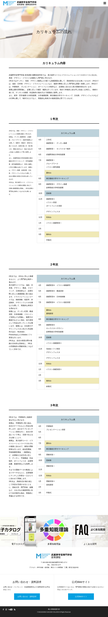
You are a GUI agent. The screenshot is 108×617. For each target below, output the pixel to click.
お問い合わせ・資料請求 (27, 596)
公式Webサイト (81, 596)
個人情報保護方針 (54, 609)
